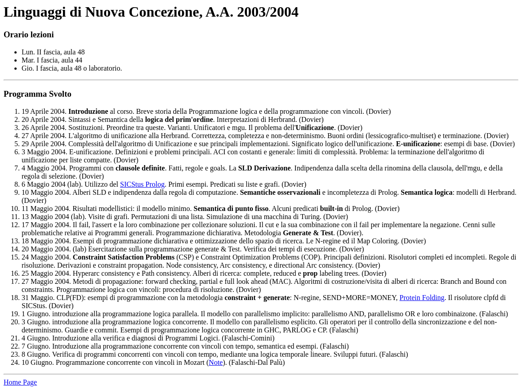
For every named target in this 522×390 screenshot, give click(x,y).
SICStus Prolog (142, 184)
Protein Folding (422, 297)
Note (216, 362)
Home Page (20, 382)
